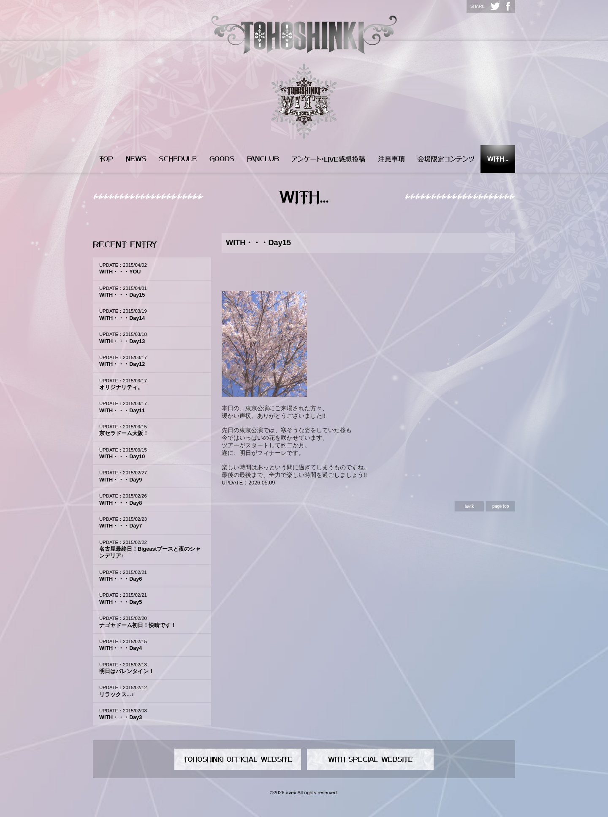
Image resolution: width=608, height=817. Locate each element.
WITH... (497, 159)
